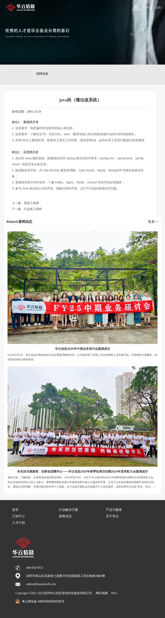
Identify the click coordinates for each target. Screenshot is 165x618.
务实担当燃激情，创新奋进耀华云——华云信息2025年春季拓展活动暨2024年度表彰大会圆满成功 (82, 471)
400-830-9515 (34, 567)
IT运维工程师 (32, 209)
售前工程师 (31, 203)
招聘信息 (42, 73)
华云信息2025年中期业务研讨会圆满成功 (82, 348)
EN (158, 7)
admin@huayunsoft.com (41, 584)
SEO (114, 593)
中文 (149, 7)
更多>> (153, 221)
